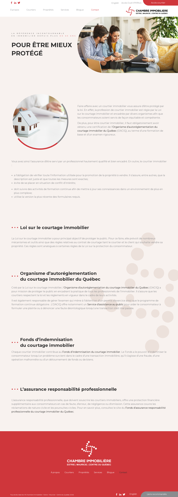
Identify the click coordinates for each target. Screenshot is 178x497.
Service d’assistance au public (105, 304)
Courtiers (31, 10)
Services (65, 10)
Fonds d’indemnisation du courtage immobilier (91, 351)
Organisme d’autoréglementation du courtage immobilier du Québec (106, 287)
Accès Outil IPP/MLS (131, 3)
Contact (95, 10)
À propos (14, 10)
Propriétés (48, 10)
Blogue (80, 10)
